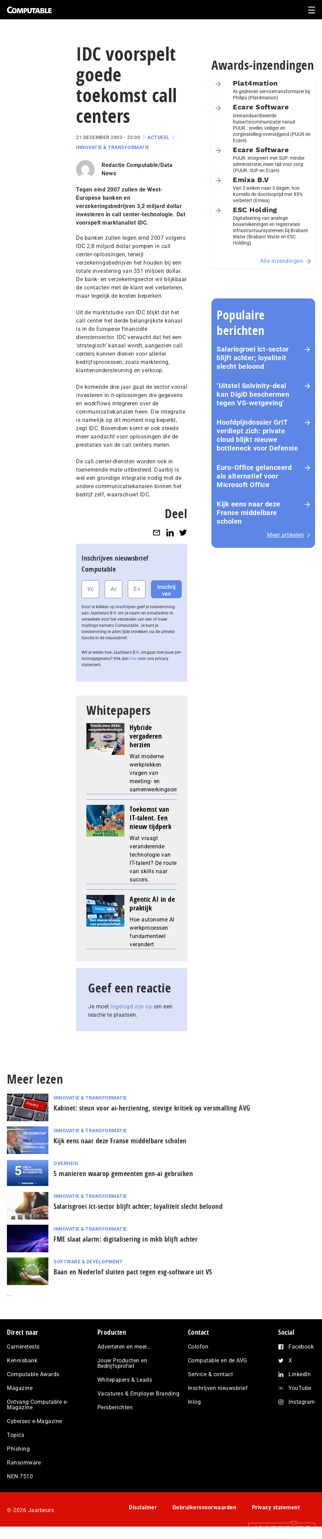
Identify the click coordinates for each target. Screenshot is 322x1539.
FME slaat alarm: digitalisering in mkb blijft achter (127, 1239)
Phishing (18, 1449)
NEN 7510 (20, 1476)
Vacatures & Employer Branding (138, 1393)
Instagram (301, 1402)
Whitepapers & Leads (124, 1380)
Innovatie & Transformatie (113, 147)
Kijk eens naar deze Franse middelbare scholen (249, 512)
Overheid (66, 1163)
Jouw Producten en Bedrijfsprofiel (122, 1363)
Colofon (198, 1346)
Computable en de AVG (217, 1360)
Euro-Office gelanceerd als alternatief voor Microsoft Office (254, 476)
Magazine (19, 1388)
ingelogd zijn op (131, 1006)
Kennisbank (22, 1360)
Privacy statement (276, 1507)
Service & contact (210, 1374)
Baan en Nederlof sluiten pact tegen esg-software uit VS (133, 1271)
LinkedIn (299, 1374)
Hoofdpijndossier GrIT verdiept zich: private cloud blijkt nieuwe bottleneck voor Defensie (257, 435)
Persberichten (115, 1407)
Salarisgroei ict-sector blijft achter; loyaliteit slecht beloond (253, 358)
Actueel (159, 137)
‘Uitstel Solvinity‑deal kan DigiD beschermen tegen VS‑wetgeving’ (253, 394)
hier (133, 658)
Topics (15, 1435)
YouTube (299, 1388)
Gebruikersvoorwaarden (204, 1507)
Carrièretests (23, 1346)
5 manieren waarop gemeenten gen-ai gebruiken (123, 1173)
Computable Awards (33, 1374)
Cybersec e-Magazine (34, 1421)
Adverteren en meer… (124, 1346)
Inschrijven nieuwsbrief (218, 1388)
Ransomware (24, 1462)
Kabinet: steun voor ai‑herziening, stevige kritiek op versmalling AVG (152, 1108)
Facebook (301, 1346)
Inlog (194, 1402)
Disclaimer (143, 1507)
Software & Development (88, 1261)
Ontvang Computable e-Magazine (37, 1405)
